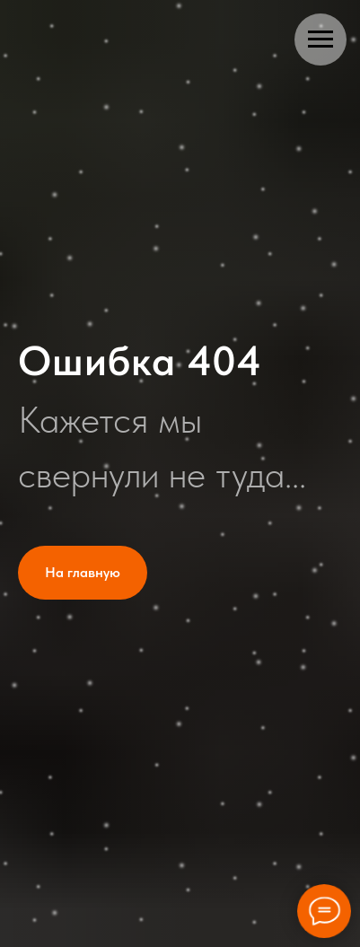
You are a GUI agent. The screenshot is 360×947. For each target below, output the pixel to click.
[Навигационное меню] (320, 39)
